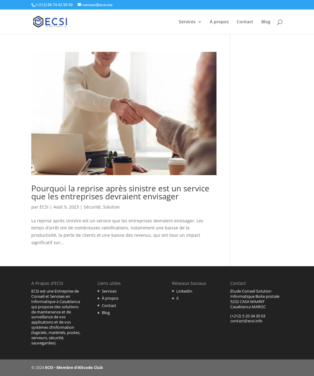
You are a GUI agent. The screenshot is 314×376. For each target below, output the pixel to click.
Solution (111, 207)
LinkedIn (184, 291)
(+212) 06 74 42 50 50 (54, 4)
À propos (219, 22)
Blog (265, 22)
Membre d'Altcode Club (79, 367)
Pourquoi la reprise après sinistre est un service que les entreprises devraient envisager (120, 192)
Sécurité (92, 207)
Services (187, 22)
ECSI (44, 207)
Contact (245, 22)
